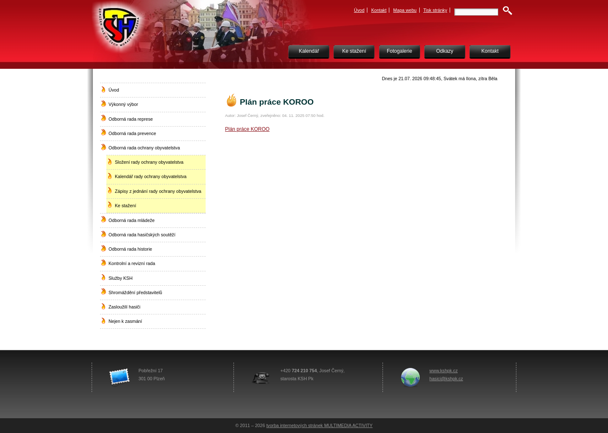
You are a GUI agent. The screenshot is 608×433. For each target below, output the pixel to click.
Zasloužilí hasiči (124, 306)
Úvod (359, 10)
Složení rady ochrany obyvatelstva (149, 162)
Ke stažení (354, 51)
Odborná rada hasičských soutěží (142, 234)
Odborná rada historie (130, 249)
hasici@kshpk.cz (446, 378)
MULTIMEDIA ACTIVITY (348, 425)
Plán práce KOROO (247, 129)
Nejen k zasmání (125, 321)
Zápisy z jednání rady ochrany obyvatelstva (158, 191)
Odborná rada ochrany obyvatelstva (144, 147)
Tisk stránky (435, 10)
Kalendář (309, 51)
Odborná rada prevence (132, 133)
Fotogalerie (399, 51)
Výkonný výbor (123, 104)
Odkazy (444, 51)
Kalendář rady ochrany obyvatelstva (151, 176)
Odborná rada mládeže (132, 220)
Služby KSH (121, 278)
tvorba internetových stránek (295, 425)
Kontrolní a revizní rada (132, 263)
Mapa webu (404, 10)
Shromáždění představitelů (135, 292)
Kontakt (378, 10)
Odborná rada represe (131, 119)
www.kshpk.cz (443, 370)
